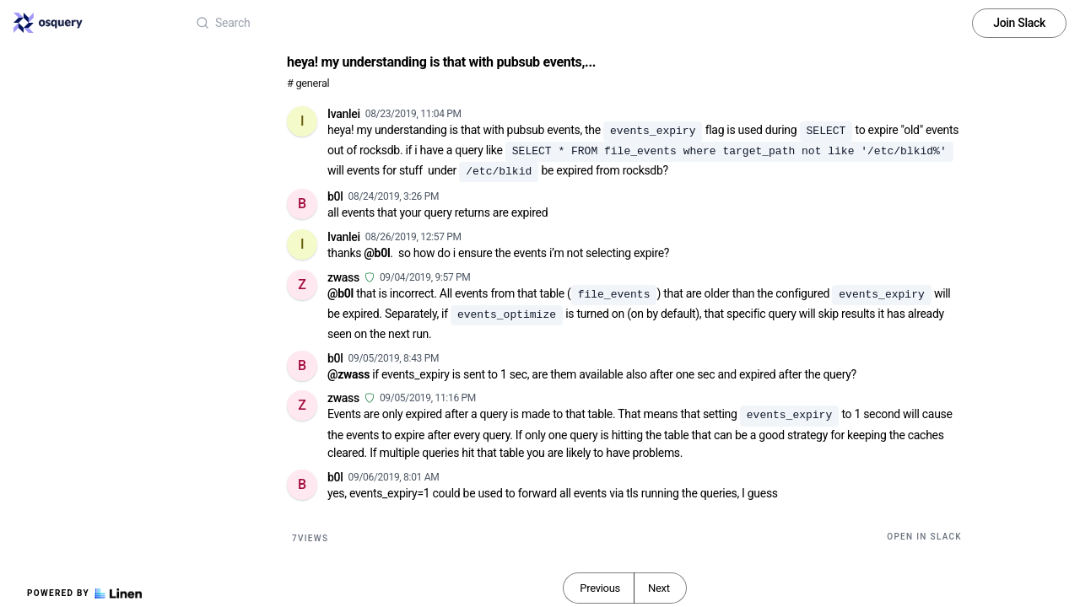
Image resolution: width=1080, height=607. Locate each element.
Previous (600, 588)
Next (659, 588)
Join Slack (1019, 23)
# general (308, 83)
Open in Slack (924, 536)
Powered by (84, 593)
